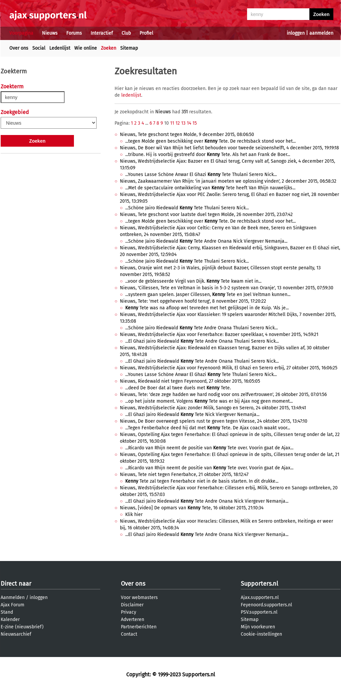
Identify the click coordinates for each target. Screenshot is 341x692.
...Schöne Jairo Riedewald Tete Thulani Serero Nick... (187, 208)
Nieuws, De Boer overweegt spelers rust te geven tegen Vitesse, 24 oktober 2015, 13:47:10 (213, 421)
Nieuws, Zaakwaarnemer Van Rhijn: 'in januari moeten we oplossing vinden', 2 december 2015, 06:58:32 (228, 181)
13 (183, 123)
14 (189, 123)
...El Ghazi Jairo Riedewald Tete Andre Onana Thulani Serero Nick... (202, 341)
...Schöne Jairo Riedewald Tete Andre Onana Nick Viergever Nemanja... (206, 241)
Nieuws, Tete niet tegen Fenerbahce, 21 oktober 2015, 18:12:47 (184, 474)
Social (38, 48)
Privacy (128, 612)
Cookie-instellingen (261, 634)
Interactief (102, 33)
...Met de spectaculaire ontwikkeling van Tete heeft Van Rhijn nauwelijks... (210, 188)
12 (177, 123)
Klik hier (134, 514)
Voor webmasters (139, 597)
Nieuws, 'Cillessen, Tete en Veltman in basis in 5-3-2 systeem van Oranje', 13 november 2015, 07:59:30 (226, 288)
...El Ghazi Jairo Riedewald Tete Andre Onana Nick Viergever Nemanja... (206, 501)
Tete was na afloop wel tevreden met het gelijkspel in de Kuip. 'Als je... (207, 308)
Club (126, 33)
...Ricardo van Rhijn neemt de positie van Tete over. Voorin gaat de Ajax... (209, 448)
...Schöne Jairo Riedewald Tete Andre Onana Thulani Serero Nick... (201, 328)
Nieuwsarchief (16, 634)
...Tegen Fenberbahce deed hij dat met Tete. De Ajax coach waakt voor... (207, 428)
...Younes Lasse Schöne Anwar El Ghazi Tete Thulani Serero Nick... (201, 174)
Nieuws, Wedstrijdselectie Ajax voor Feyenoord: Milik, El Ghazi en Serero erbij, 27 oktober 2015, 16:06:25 (228, 368)
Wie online (85, 48)
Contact (129, 634)
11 (172, 123)
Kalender (10, 619)
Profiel (146, 33)
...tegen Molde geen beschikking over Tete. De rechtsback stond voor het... (210, 141)
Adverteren (132, 619)
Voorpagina (21, 33)
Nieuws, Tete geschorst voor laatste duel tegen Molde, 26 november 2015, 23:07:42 (206, 214)
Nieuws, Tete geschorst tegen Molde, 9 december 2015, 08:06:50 (187, 134)
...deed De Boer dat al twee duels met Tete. (178, 388)
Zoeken (108, 48)
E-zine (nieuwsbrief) (22, 627)
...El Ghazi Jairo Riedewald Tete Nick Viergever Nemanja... (192, 414)
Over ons (18, 48)
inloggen (296, 33)
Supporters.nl (259, 583)
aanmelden (321, 33)
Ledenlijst (59, 48)
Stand (7, 612)
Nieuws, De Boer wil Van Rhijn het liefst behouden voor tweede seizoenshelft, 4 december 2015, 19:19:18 (229, 148)
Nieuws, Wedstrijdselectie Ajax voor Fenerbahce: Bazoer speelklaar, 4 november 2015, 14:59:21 (219, 334)
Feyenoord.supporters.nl (266, 605)
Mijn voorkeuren (258, 627)
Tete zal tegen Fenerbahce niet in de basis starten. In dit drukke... (201, 481)
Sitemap (129, 48)
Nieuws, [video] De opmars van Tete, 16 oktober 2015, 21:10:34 (191, 508)
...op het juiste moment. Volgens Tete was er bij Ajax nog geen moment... (209, 401)
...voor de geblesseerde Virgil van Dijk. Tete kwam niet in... (193, 281)
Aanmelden (13, 597)
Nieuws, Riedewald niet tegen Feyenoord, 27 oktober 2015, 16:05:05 (190, 381)
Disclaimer (132, 605)
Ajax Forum (12, 605)
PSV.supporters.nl (259, 612)
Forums (74, 33)
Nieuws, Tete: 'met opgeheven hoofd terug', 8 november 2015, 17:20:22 (193, 301)
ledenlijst (131, 95)
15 (194, 123)
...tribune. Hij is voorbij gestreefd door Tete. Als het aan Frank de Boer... (207, 154)
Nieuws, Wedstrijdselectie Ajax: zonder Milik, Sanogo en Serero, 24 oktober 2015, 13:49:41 (213, 408)
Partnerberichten (139, 627)
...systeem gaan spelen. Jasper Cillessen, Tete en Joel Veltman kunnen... (207, 294)
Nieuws (50, 33)
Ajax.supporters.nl (260, 597)
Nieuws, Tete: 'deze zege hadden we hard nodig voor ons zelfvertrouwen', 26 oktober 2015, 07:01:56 (223, 394)
